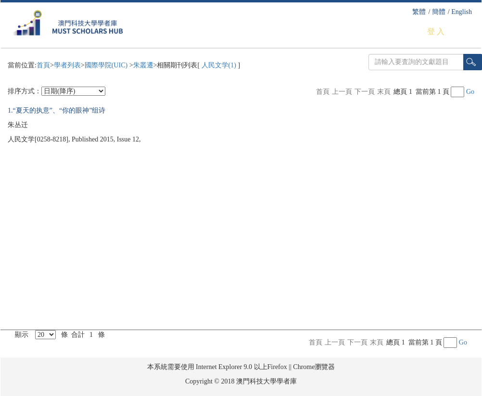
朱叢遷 (143, 65)
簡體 (438, 11)
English (461, 11)
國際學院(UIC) (107, 65)
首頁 (43, 65)
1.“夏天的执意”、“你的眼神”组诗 (56, 110)
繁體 (419, 11)
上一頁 (342, 91)
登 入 (435, 31)
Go (470, 91)
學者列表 (67, 65)
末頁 (384, 91)
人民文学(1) (219, 65)
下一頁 (365, 91)
